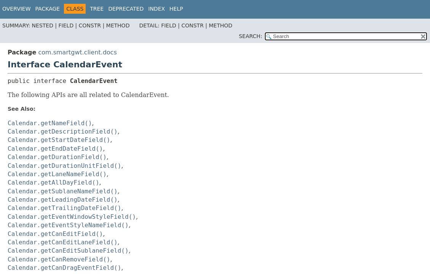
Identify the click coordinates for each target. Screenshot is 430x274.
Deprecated (125, 9)
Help (176, 9)
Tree (97, 9)
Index (156, 9)
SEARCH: (250, 36)
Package (47, 9)
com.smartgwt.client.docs (77, 52)
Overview (16, 9)
